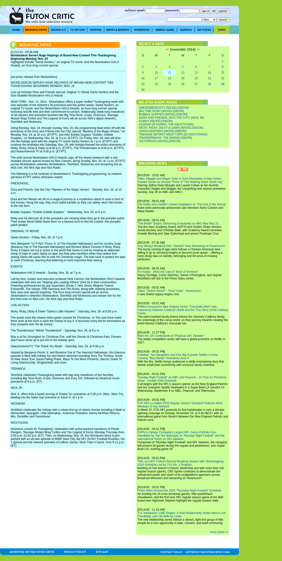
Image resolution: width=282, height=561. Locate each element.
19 (182, 78)
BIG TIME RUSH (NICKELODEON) (161, 111)
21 (209, 78)
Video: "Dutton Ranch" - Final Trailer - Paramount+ (169, 291)
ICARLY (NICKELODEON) (156, 121)
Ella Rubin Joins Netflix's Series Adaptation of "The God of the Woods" (182, 204)
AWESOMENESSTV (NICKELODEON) (164, 107)
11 (169, 72)
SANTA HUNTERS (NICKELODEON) (162, 131)
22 (222, 78)
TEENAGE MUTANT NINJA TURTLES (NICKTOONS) (173, 134)
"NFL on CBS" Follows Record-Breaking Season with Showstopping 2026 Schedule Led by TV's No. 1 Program (180, 463)
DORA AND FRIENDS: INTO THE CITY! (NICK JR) (171, 117)
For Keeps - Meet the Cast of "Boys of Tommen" (167, 271)
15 (222, 72)
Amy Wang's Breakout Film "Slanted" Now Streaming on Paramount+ (181, 246)
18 (169, 78)
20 (196, 78)
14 (209, 72)
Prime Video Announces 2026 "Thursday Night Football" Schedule (179, 490)
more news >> (219, 532)
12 (182, 72)
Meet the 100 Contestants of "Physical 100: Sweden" (171, 335)
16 (142, 78)
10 (156, 72)
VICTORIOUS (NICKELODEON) (159, 141)
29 (222, 84)
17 (156, 78)
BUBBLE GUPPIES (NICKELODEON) (163, 114)
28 (209, 84)
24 (156, 84)
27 (196, 84)
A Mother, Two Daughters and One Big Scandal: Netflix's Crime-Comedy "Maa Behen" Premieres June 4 (177, 356)
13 (196, 72)
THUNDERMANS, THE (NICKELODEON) (165, 137)
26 (182, 84)
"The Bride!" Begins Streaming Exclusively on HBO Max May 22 (177, 223)
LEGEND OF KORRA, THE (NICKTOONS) (166, 124)
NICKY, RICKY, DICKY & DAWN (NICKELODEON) (171, 127)
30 (142, 89)
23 (142, 84)
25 (169, 84)
